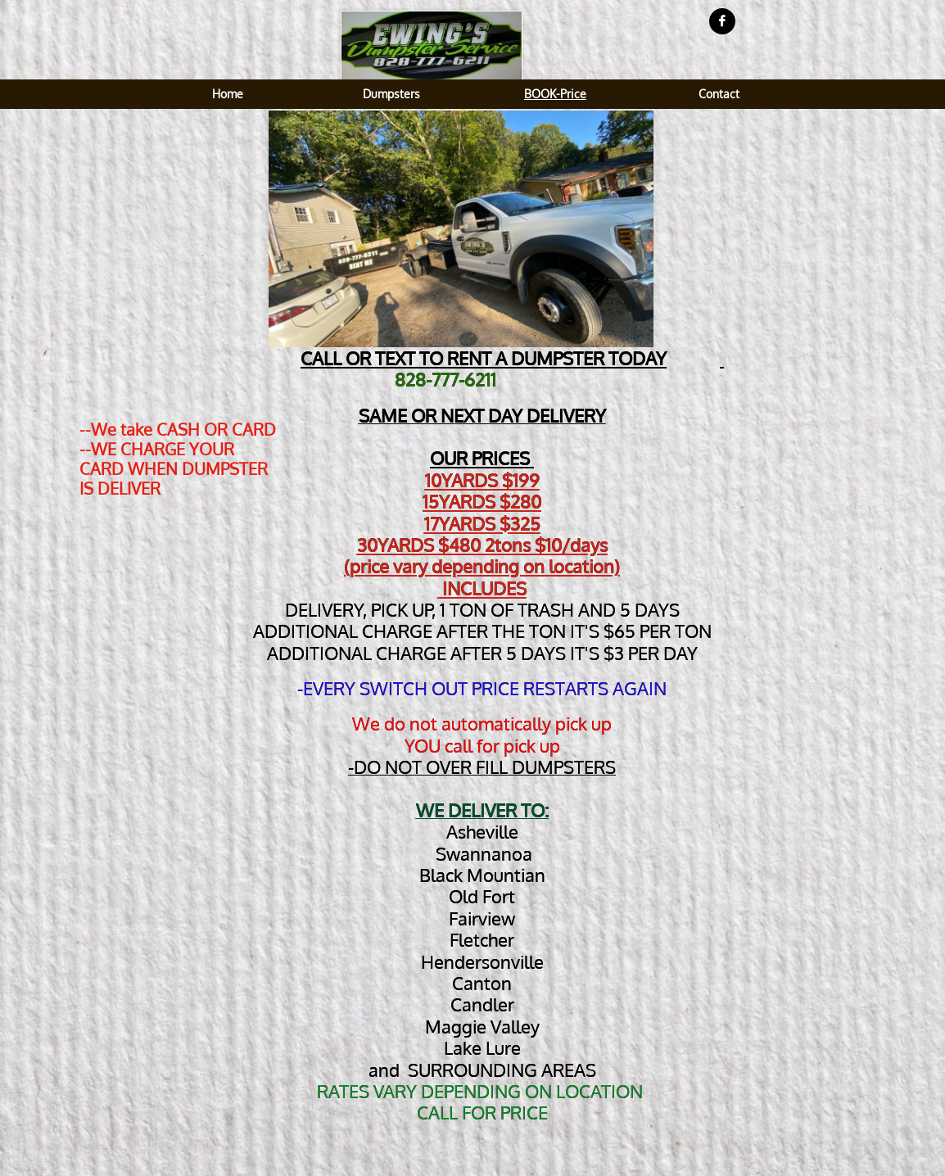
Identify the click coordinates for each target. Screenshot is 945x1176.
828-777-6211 (445, 379)
